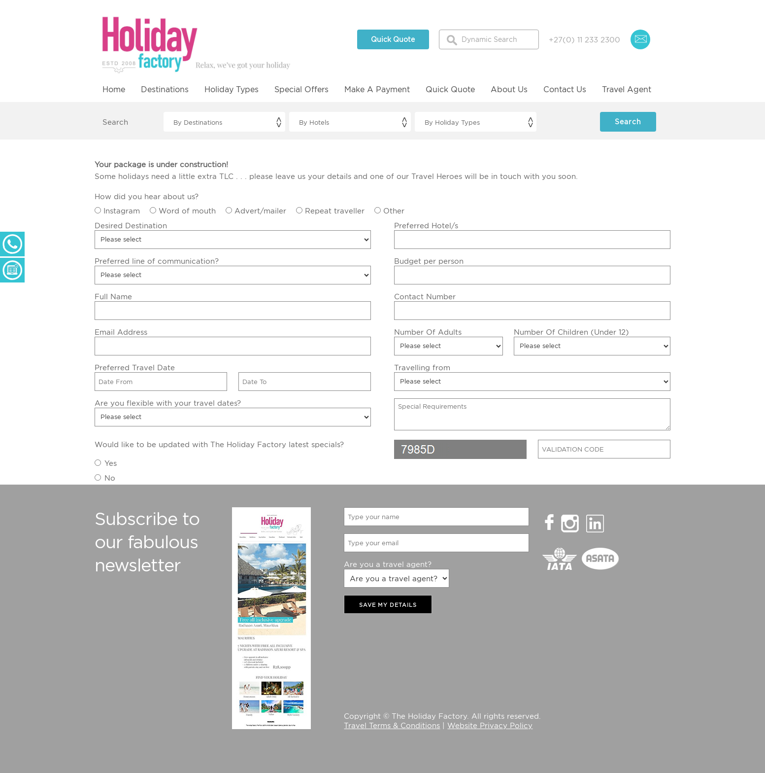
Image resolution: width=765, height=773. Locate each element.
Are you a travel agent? (388, 564)
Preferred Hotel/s (426, 225)
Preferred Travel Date (135, 367)
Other (393, 210)
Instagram (121, 210)
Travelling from (422, 367)
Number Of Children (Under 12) (571, 332)
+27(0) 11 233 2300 (584, 39)
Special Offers (301, 89)
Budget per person (429, 261)
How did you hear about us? (147, 196)
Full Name (113, 296)
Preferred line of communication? (157, 261)
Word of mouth (187, 210)
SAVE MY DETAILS (388, 605)
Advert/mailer (260, 210)
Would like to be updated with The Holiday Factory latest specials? (219, 444)
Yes (110, 463)
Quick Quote (393, 39)
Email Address (121, 332)
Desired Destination (131, 225)
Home (113, 89)
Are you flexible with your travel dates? (168, 403)
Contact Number (425, 296)
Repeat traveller (335, 210)
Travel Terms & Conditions (392, 725)
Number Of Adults (428, 332)
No (109, 478)
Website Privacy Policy (489, 725)
